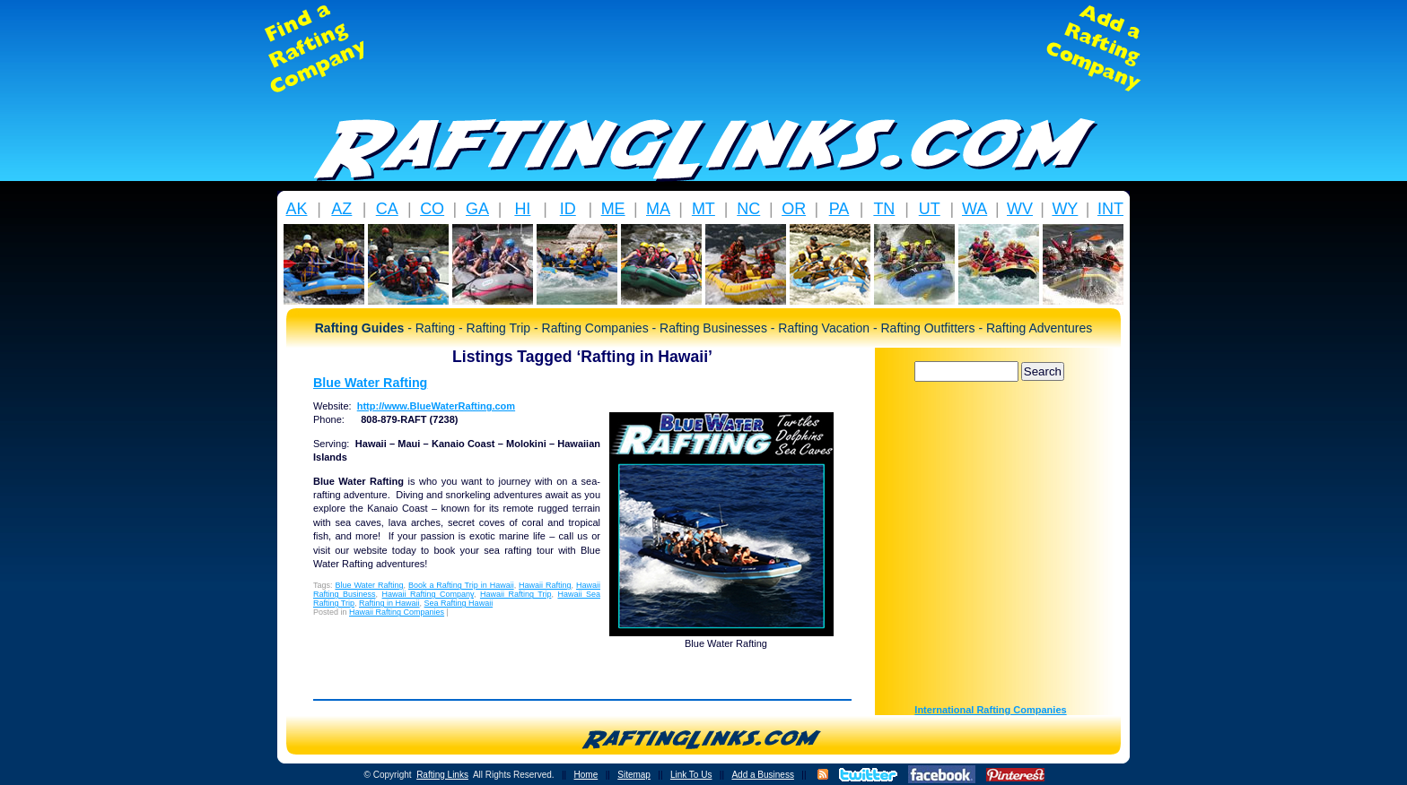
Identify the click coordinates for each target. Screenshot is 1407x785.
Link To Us (691, 775)
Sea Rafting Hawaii (459, 603)
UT (929, 209)
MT (703, 209)
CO (432, 209)
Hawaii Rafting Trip (516, 594)
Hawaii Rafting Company (428, 594)
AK (296, 209)
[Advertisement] (703, 48)
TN (884, 209)
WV (1020, 209)
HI (522, 209)
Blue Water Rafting (370, 382)
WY (1065, 209)
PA (839, 209)
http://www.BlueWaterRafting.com (436, 406)
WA (974, 209)
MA (658, 209)
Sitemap (634, 775)
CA (387, 209)
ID (568, 209)
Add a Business (762, 775)
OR (794, 209)
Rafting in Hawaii (389, 603)
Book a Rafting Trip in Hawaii (461, 585)
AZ (341, 209)
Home (586, 775)
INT (1110, 209)
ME (613, 209)
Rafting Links (442, 775)
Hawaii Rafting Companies (396, 612)
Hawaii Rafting (545, 585)
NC (748, 209)
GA (477, 209)
